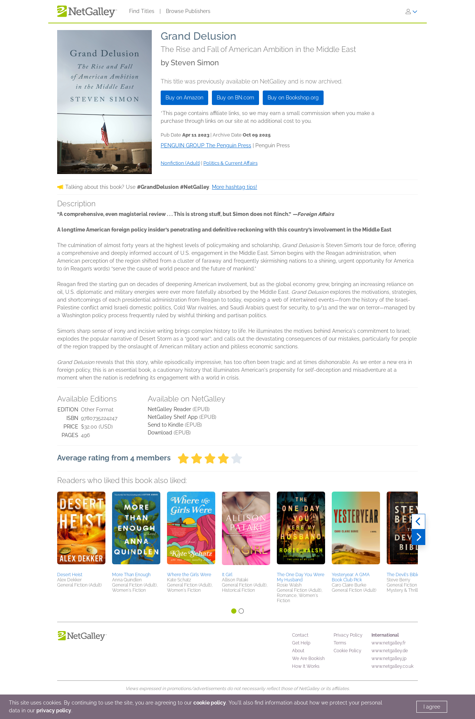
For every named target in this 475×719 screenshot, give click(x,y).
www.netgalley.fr (388, 643)
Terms (340, 643)
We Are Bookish (308, 658)
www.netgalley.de (389, 650)
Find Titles (141, 11)
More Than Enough (131, 574)
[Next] (418, 537)
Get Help (301, 643)
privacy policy (53, 710)
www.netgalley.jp (388, 658)
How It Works (306, 666)
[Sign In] (411, 11)
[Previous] (418, 521)
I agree (431, 707)
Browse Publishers (188, 11)
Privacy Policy (348, 635)
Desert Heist (69, 574)
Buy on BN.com (235, 98)
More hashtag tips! (234, 187)
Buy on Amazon (184, 98)
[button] (81, 530)
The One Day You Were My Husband (300, 577)
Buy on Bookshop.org (293, 98)
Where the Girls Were (189, 574)
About (298, 650)
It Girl (227, 574)
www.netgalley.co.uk (392, 666)
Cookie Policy (347, 650)
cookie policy (209, 703)
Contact (300, 635)
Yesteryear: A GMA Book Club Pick (351, 577)
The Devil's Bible (403, 574)
